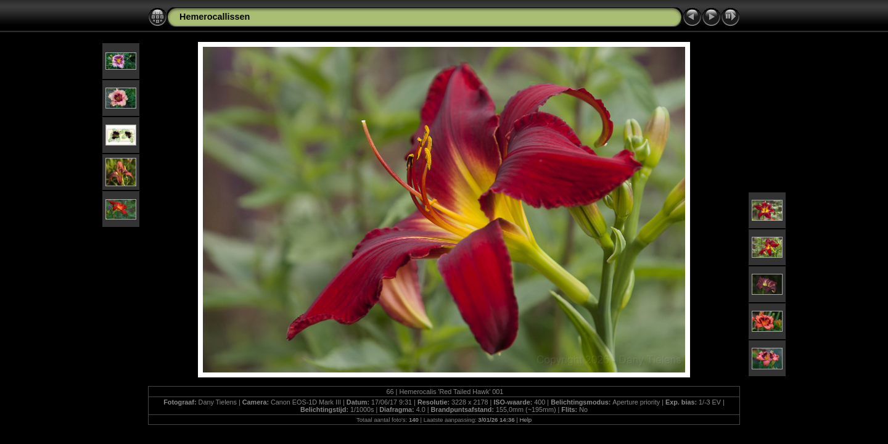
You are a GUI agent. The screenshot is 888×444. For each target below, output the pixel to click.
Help (525, 419)
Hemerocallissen (214, 17)
